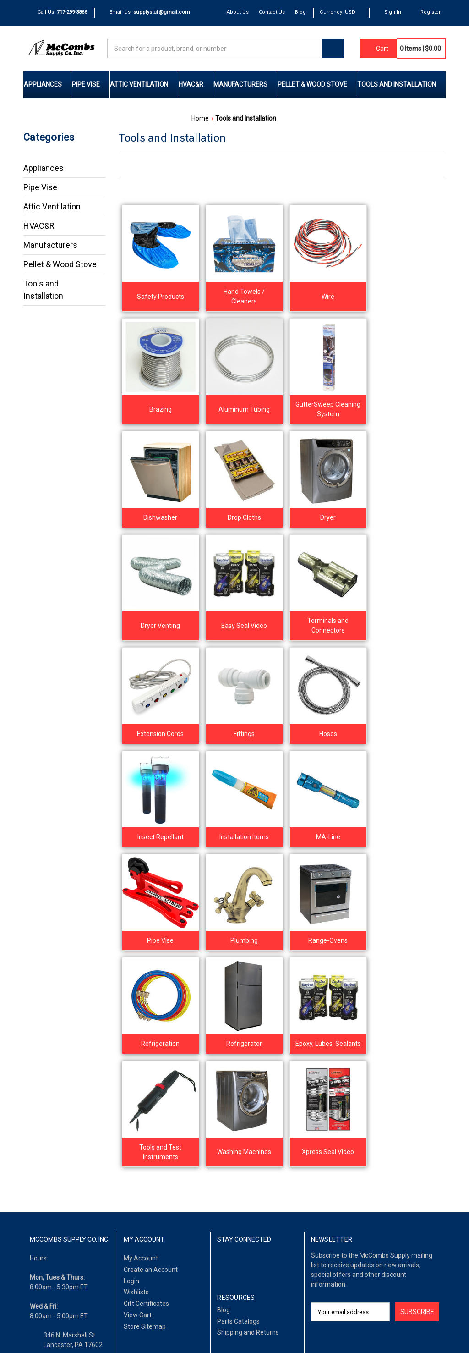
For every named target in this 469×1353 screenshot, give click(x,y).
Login (131, 1071)
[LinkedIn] (237, 1054)
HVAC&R (196, 84)
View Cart (138, 1105)
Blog (300, 12)
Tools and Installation (401, 84)
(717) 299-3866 (66, 1154)
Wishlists (136, 1083)
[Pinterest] (267, 1054)
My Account (141, 1048)
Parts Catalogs (238, 1112)
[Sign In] (389, 12)
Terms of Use (74, 1328)
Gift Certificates (146, 1094)
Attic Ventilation (143, 84)
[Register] (426, 12)
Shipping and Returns (248, 1123)
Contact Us (272, 12)
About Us (238, 12)
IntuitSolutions (391, 1328)
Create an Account (151, 1060)
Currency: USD (341, 12)
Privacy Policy (119, 1328)
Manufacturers (245, 84)
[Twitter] (252, 1054)
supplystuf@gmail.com (77, 1173)
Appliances (47, 84)
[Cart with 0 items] (378, 48)
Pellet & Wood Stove (317, 84)
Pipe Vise (90, 84)
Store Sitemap (145, 1117)
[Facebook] (222, 1054)
